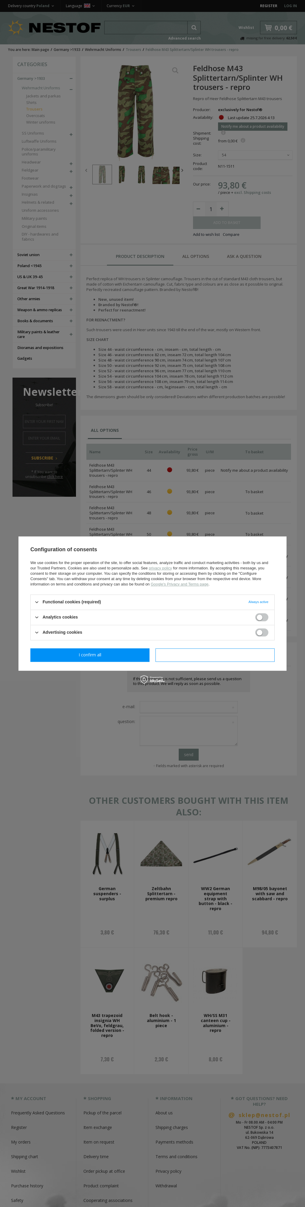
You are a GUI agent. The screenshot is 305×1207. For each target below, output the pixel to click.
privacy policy (160, 568)
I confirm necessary (90, 655)
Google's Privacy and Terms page (179, 584)
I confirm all (215, 655)
